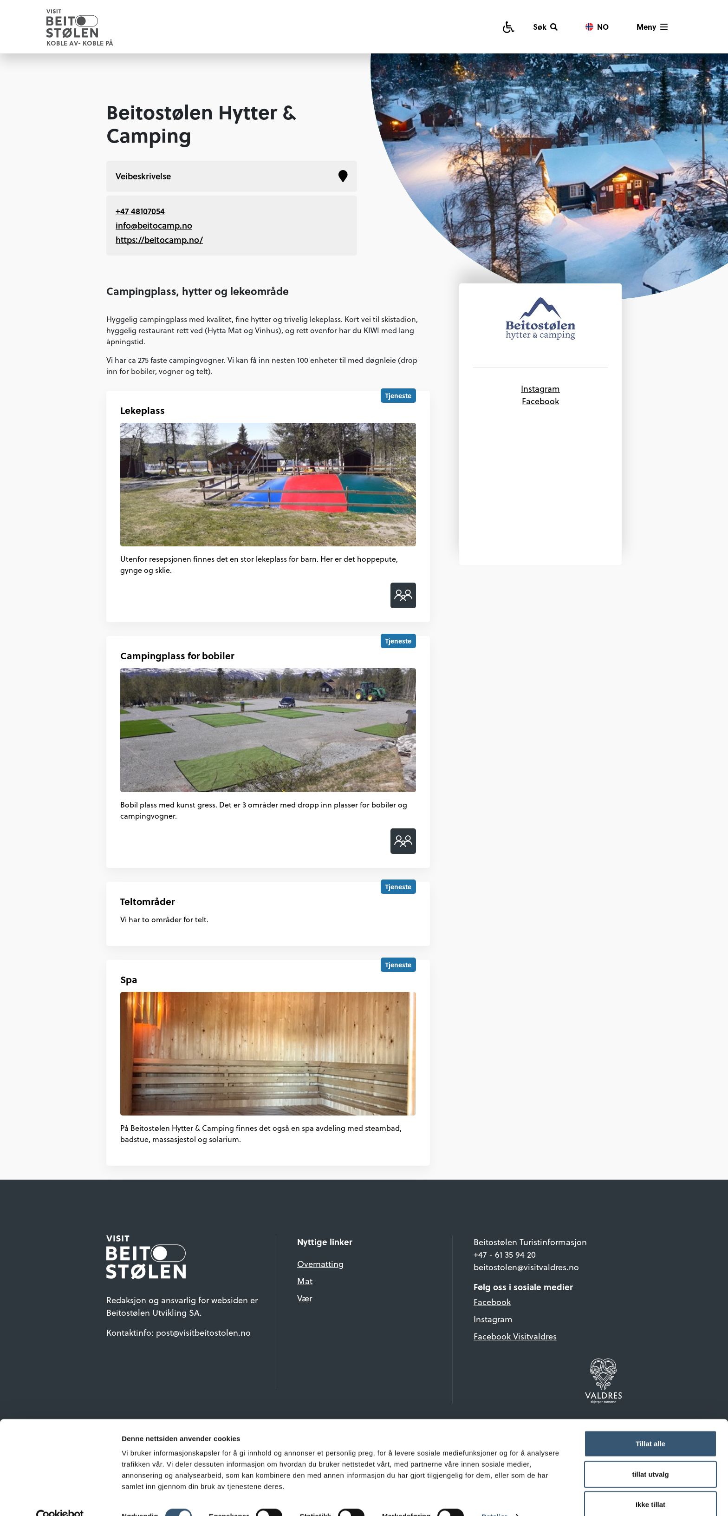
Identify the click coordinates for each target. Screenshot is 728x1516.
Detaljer (494, 1498)
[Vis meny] (652, 27)
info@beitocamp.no (154, 225)
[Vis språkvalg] (597, 27)
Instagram (540, 388)
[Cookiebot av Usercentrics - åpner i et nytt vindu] (60, 1498)
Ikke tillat (650, 1486)
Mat (304, 1280)
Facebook (540, 400)
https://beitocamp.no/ (159, 240)
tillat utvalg (650, 1455)
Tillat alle (650, 1425)
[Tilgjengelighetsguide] (508, 26)
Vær (304, 1298)
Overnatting (320, 1263)
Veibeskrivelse (232, 176)
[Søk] (545, 27)
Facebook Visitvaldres (515, 1336)
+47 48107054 (140, 211)
